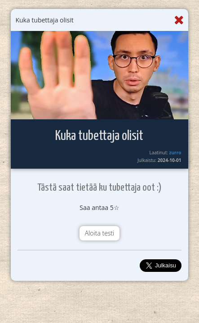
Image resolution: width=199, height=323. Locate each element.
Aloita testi (99, 233)
